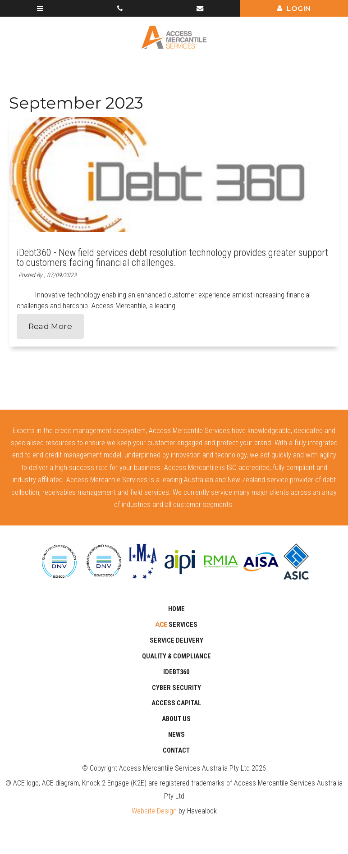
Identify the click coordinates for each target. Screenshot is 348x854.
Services (182, 625)
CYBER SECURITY (176, 688)
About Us (176, 719)
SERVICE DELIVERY (176, 640)
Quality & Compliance (176, 656)
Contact (176, 750)
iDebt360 (176, 672)
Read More (50, 326)
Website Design (154, 811)
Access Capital (176, 703)
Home (176, 609)
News (176, 735)
